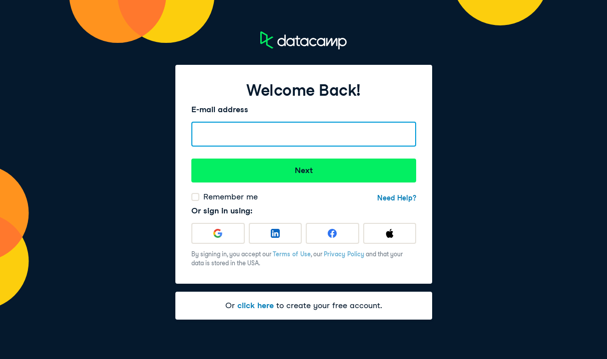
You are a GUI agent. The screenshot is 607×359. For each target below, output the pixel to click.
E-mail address (219, 109)
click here (255, 305)
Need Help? (396, 198)
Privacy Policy (344, 254)
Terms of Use (292, 254)
